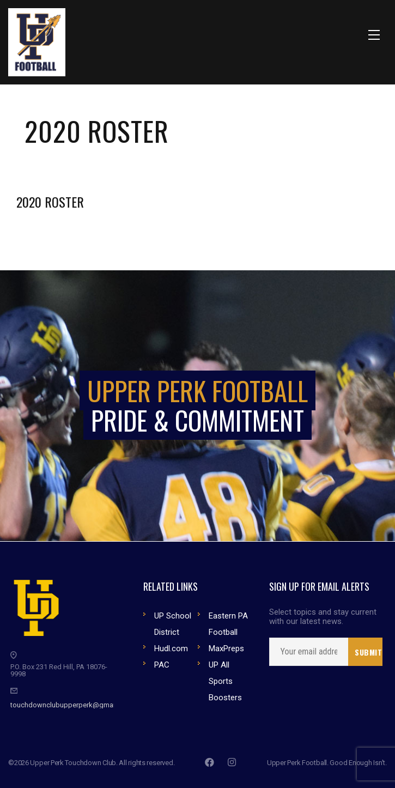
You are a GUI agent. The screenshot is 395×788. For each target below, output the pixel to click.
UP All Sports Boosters (225, 681)
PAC (161, 665)
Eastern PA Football (228, 624)
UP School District (172, 624)
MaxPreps (226, 648)
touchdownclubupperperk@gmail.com (71, 705)
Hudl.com (171, 648)
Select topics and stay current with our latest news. (322, 617)
